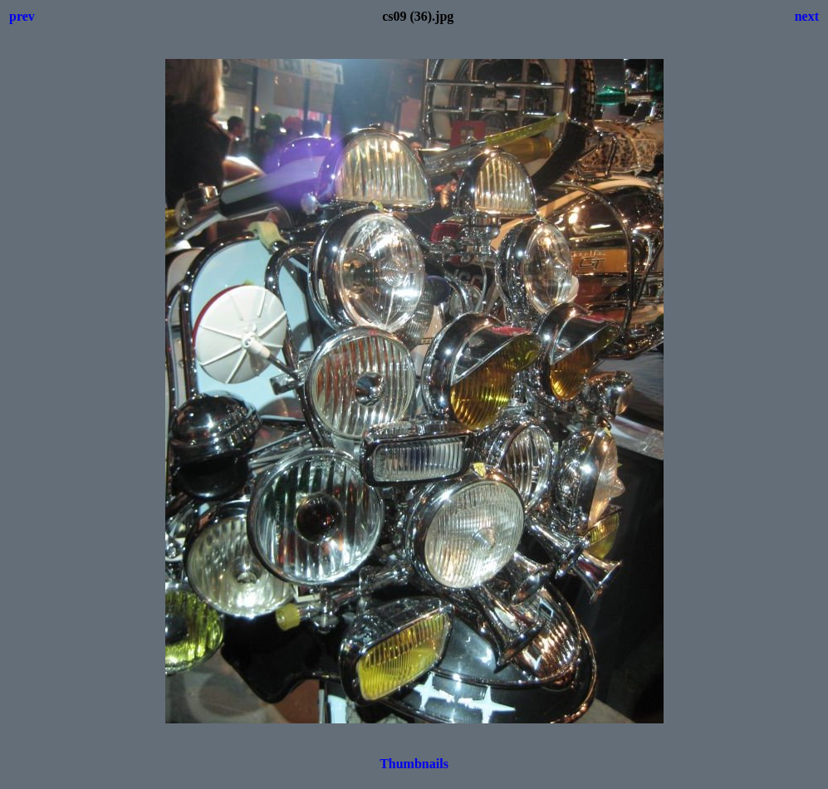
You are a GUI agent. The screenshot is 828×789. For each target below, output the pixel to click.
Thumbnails (414, 764)
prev (22, 16)
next (807, 16)
